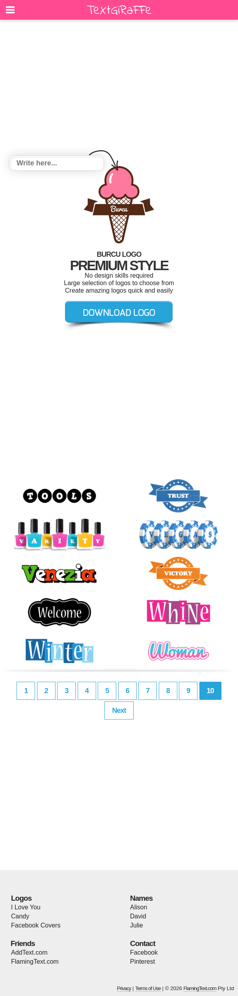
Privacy (124, 988)
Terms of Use (148, 988)
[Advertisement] (119, 88)
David (138, 916)
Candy (20, 916)
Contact (142, 943)
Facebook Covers (35, 925)
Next (119, 710)
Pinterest (142, 961)
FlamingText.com (35, 961)
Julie (136, 925)
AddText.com (29, 952)
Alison (138, 907)
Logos (21, 898)
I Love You (26, 907)
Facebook (144, 952)
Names (141, 898)
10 (210, 691)
